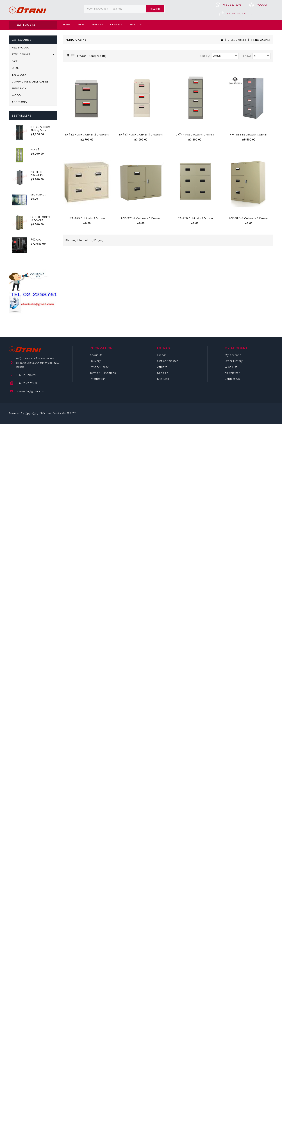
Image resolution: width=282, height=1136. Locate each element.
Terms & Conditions (103, 373)
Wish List (231, 367)
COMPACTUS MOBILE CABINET (31, 81)
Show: (247, 56)
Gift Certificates (167, 361)
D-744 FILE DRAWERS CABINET (195, 134)
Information (98, 378)
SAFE (15, 61)
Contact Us (232, 378)
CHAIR (15, 68)
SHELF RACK (19, 88)
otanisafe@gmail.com (30, 391)
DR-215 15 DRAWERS (37, 173)
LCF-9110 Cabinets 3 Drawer (195, 218)
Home (66, 24)
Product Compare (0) (91, 56)
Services (97, 24)
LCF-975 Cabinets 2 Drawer (87, 218)
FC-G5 (35, 149)
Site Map (163, 378)
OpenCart (31, 413)
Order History (234, 361)
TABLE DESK (19, 75)
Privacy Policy (99, 367)
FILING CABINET (261, 40)
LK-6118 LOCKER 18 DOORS (41, 218)
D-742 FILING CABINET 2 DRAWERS (87, 134)
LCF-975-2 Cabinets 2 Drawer (141, 218)
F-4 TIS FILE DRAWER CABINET (249, 134)
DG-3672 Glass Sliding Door (41, 128)
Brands (161, 355)
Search (155, 9)
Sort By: (205, 56)
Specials (162, 373)
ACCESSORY (20, 102)
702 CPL (36, 239)
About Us (135, 24)
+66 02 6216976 (26, 375)
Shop (81, 24)
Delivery (95, 361)
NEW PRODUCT (21, 47)
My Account (233, 355)
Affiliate (162, 367)
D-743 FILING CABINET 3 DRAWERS (141, 134)
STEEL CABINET (21, 54)
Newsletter (232, 373)
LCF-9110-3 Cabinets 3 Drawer (249, 218)
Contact (116, 24)
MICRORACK (38, 194)
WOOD (16, 95)
